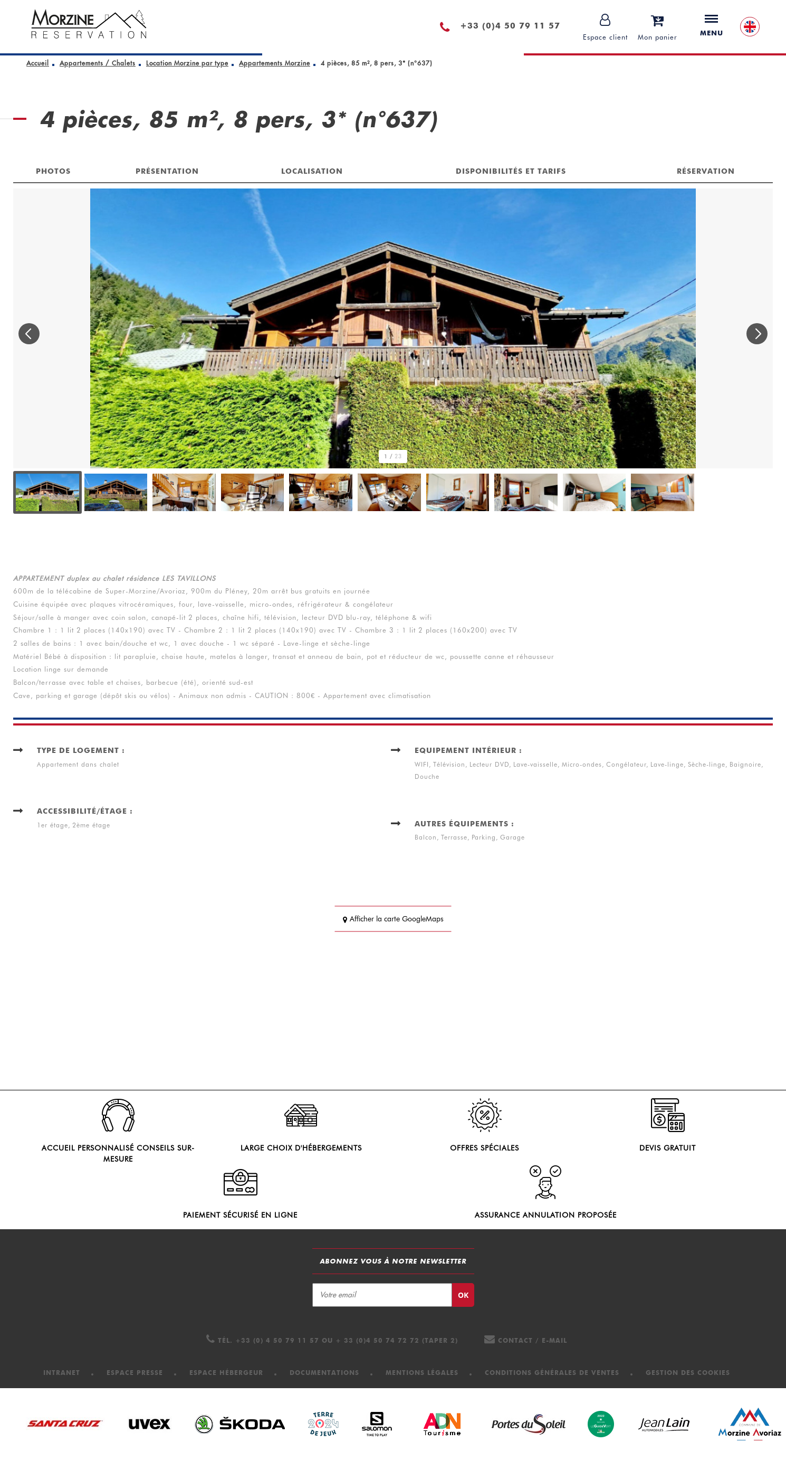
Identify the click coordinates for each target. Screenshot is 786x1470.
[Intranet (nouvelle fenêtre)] (61, 1383)
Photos (53, 171)
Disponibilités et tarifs (511, 171)
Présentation (167, 171)
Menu (711, 26)
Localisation (312, 171)
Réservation (706, 171)
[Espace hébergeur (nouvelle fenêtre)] (226, 1383)
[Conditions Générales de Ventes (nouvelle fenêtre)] (552, 1383)
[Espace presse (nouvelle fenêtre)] (135, 1383)
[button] (657, 27)
